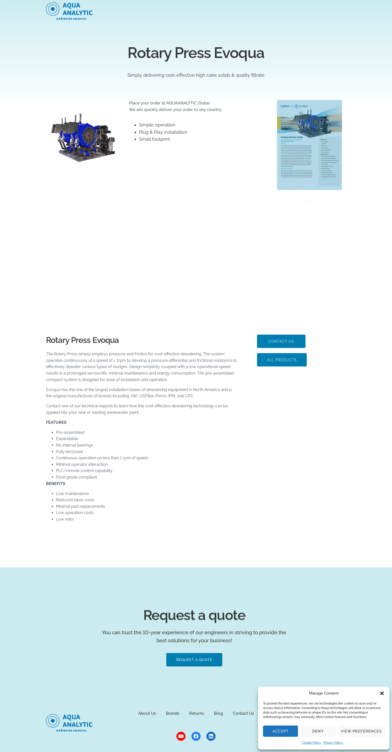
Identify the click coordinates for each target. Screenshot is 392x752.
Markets (162, 10)
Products (189, 10)
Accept (280, 731)
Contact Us (243, 713)
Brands (216, 10)
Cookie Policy (311, 743)
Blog (264, 10)
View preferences (361, 731)
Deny (318, 731)
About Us (135, 10)
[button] (382, 693)
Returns (241, 10)
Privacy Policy (333, 743)
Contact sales (324, 11)
